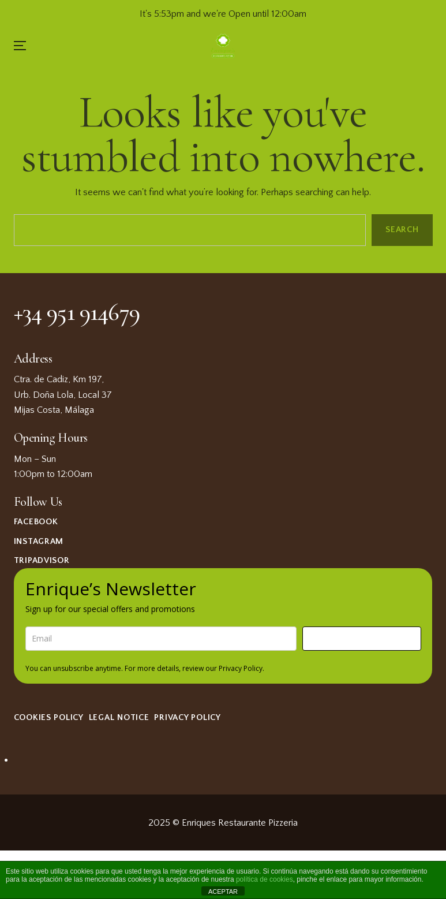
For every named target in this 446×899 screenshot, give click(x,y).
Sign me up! (362, 638)
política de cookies (264, 879)
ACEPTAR (223, 891)
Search (401, 229)
